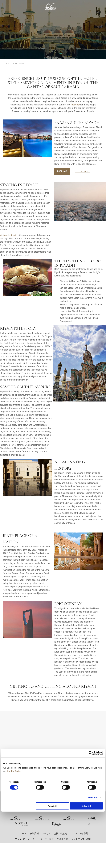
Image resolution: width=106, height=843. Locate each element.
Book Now (62, 171)
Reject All (52, 806)
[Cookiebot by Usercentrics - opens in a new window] (91, 753)
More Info (92, 797)
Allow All (86, 806)
